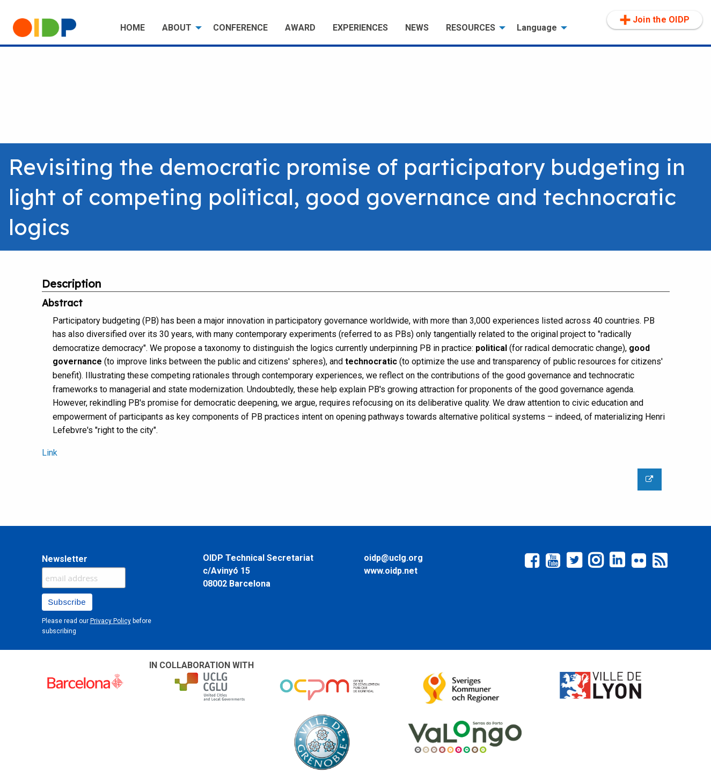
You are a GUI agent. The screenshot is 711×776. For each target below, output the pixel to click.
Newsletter (64, 559)
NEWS (417, 28)
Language (537, 28)
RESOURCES (470, 28)
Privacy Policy (110, 621)
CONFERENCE (240, 28)
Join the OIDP (655, 19)
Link (49, 453)
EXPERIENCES (360, 28)
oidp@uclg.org (393, 558)
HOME (132, 28)
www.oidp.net (390, 571)
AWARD (300, 28)
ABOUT (177, 28)
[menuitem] (58, 27)
